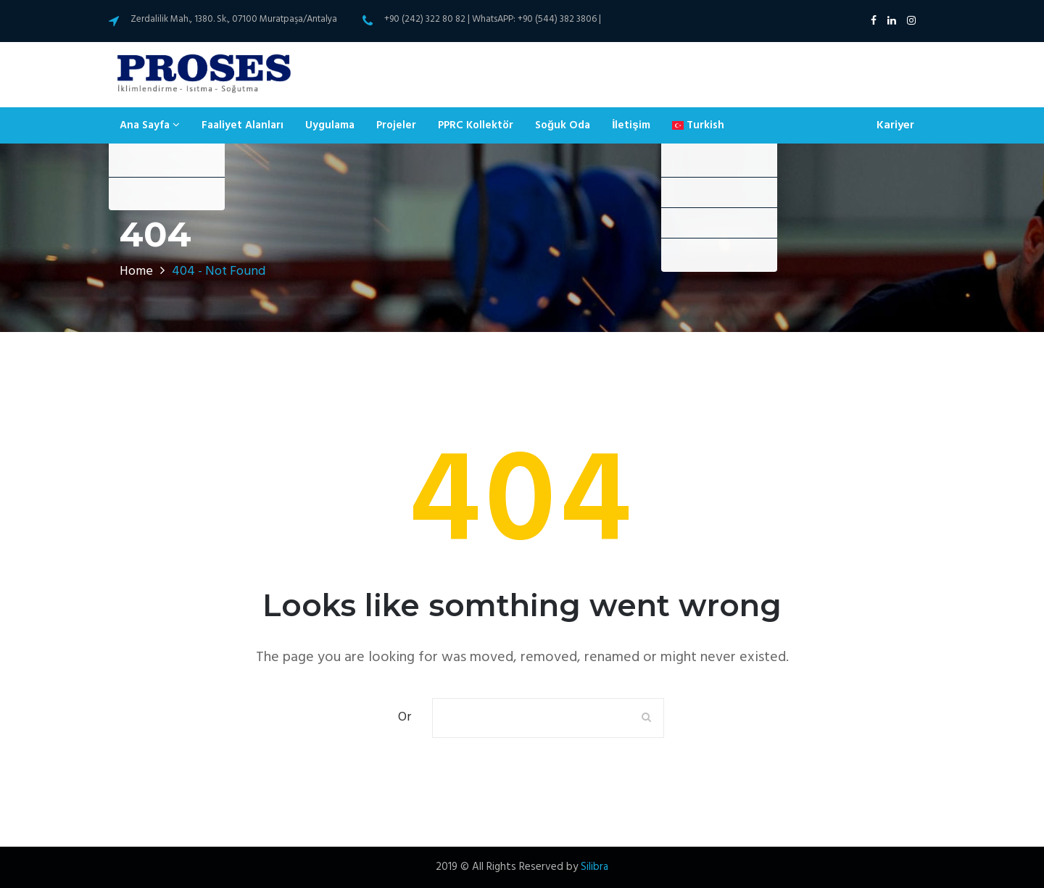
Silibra (594, 867)
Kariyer (895, 125)
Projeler (396, 125)
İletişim (631, 125)
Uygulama (330, 125)
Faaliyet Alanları (242, 125)
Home (136, 271)
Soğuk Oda (562, 125)
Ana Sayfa (150, 125)
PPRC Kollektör (475, 125)
